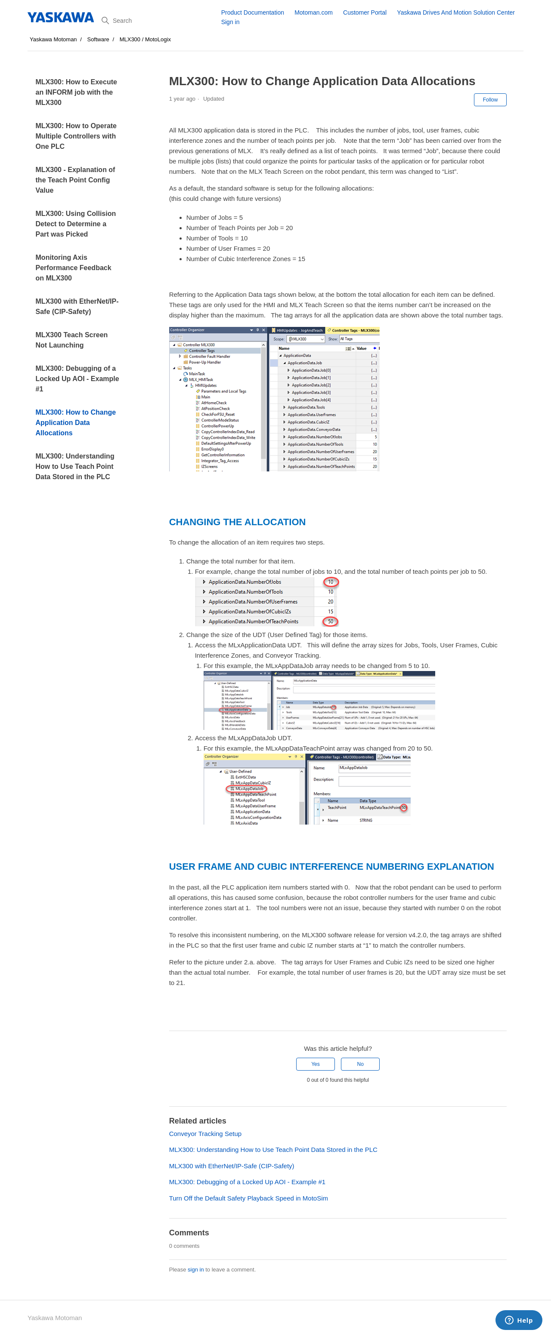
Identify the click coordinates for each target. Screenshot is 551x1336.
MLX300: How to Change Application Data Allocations (76, 423)
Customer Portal (365, 12)
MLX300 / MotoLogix (145, 39)
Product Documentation (252, 12)
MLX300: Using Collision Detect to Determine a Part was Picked (76, 224)
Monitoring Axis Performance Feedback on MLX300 (73, 268)
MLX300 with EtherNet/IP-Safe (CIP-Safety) (77, 306)
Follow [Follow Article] (490, 100)
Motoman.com (313, 12)
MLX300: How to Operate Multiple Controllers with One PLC (76, 136)
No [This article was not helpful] (360, 1064)
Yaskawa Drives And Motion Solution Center (456, 12)
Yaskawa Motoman (53, 39)
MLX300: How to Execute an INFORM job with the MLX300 (76, 92)
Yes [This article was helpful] (315, 1064)
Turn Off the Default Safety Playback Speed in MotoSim (248, 1198)
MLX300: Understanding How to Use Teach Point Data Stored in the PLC (75, 466)
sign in (196, 1269)
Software (98, 39)
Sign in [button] (230, 21)
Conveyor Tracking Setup (205, 1133)
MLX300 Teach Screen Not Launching (72, 340)
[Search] (158, 20)
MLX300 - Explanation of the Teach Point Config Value (75, 180)
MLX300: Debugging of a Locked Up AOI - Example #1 (77, 379)
